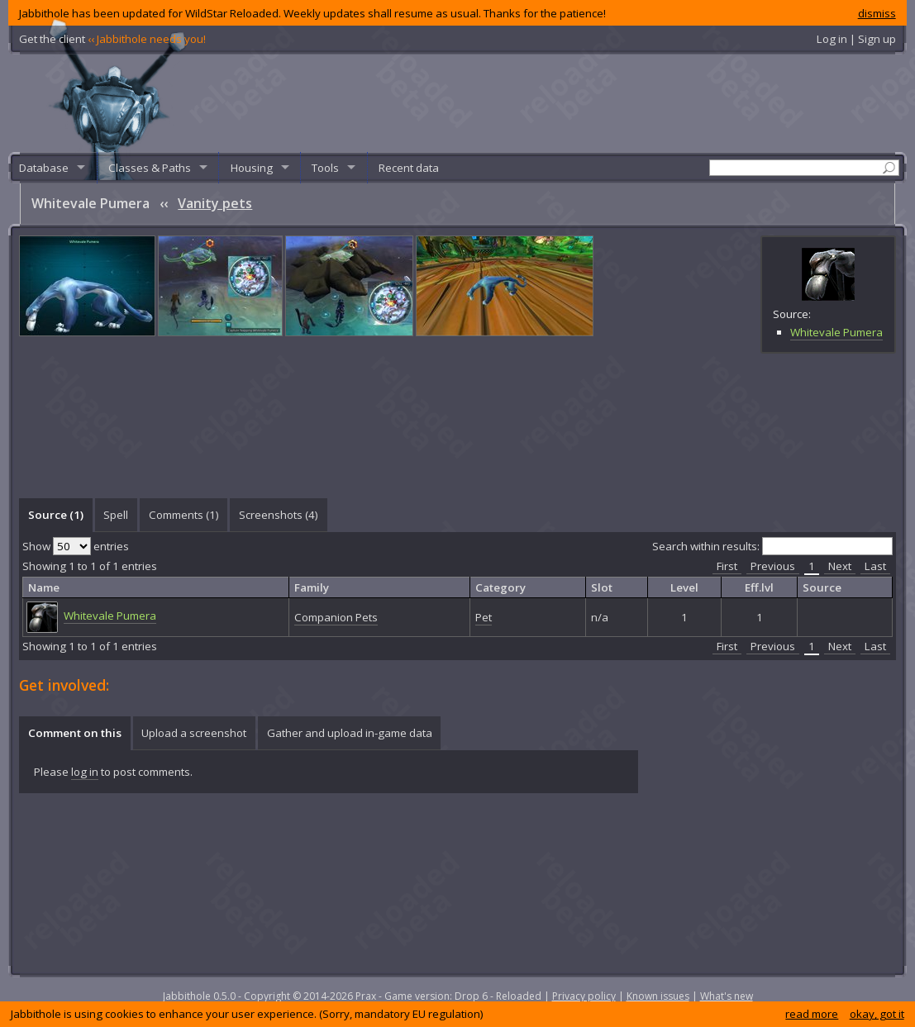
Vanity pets (215, 203)
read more (811, 1013)
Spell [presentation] (115, 514)
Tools (325, 167)
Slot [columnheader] (601, 587)
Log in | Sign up (856, 38)
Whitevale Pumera (836, 332)
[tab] (55, 514)
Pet (483, 617)
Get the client (112, 38)
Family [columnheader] (311, 587)
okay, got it (877, 1013)
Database (44, 167)
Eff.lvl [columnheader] (759, 587)
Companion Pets (336, 617)
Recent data (409, 167)
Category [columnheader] (500, 587)
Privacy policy (584, 996)
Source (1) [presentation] (55, 514)
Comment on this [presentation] (75, 732)
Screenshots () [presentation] (278, 514)
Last (875, 566)
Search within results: (772, 546)
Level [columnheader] (684, 587)
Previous (773, 566)
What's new (726, 996)
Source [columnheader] (822, 587)
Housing (252, 167)
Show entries (75, 546)
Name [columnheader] (44, 587)
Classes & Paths (149, 167)
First (727, 566)
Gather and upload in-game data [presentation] (349, 732)
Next (839, 566)
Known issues (658, 996)
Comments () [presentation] (184, 514)
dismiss (877, 13)
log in (84, 771)
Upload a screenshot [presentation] (193, 732)
